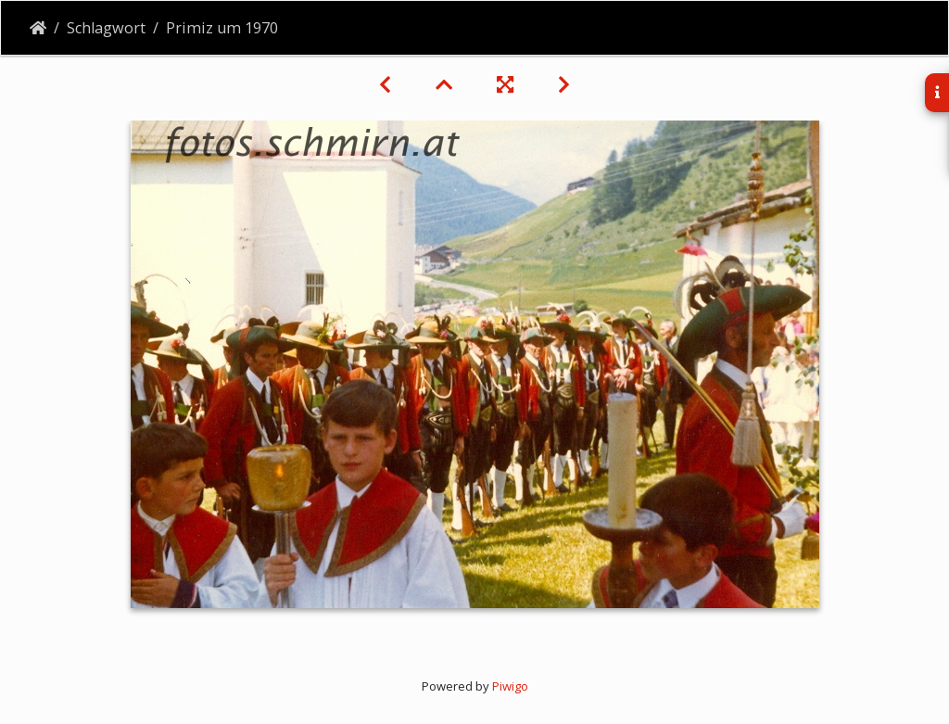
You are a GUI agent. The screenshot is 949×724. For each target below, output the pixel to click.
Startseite (38, 28)
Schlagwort (106, 28)
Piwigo (510, 686)
